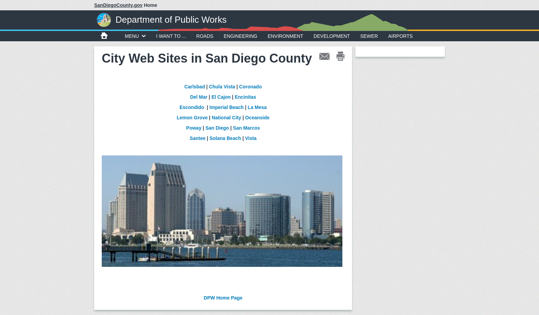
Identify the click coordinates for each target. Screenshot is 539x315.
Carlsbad (194, 86)
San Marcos (246, 128)
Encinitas (245, 97)
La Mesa (257, 107)
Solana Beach (225, 138)
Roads (204, 36)
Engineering (240, 36)
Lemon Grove (192, 117)
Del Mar (199, 97)
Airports (400, 36)
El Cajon (221, 97)
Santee (198, 138)
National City (226, 117)
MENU (135, 36)
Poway (194, 128)
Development (332, 36)
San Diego (217, 128)
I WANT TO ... (171, 36)
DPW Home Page (223, 298)
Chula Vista (222, 86)
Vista (250, 138)
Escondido (191, 107)
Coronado (250, 86)
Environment (285, 36)
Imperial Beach (226, 107)
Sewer (369, 36)
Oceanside (257, 117)
